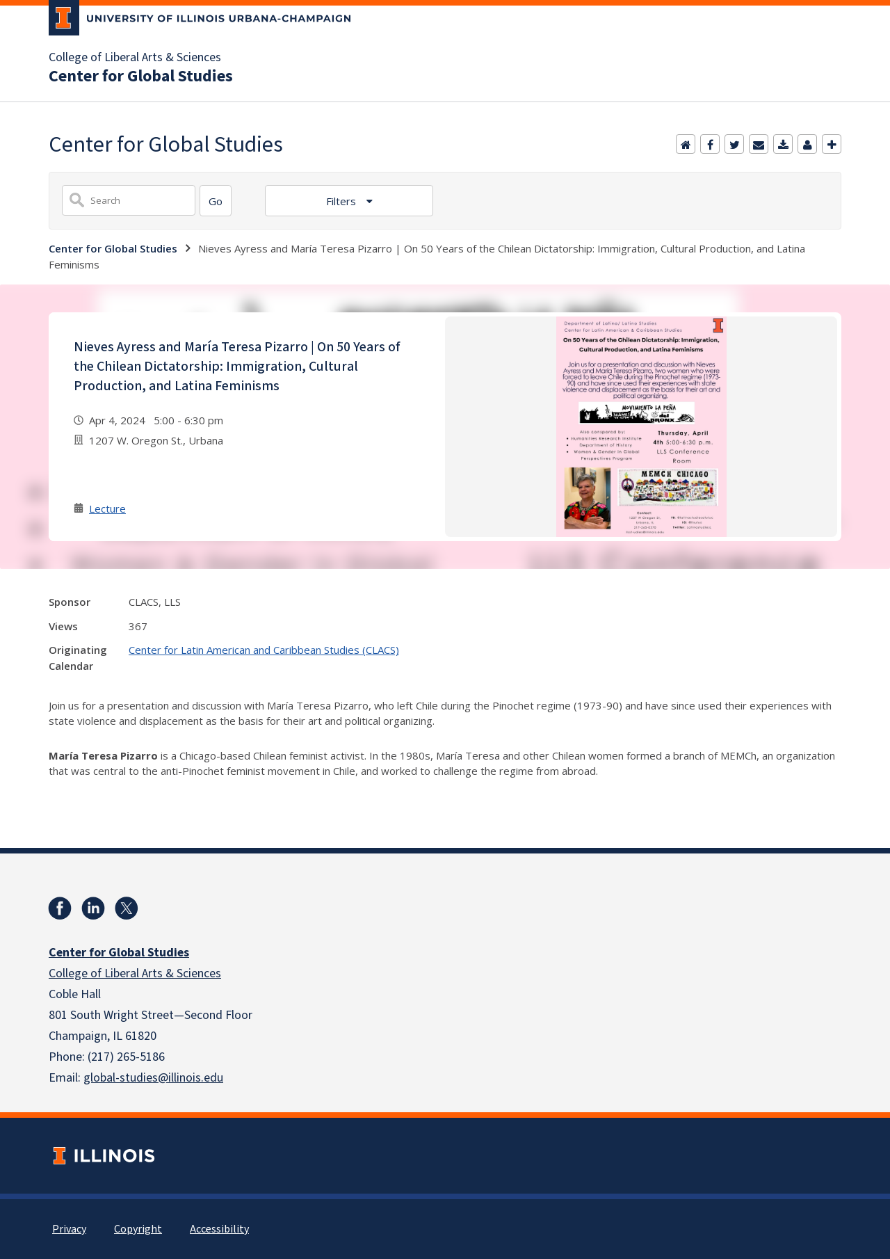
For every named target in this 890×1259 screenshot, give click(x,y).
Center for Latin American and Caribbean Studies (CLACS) (264, 650)
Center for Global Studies (141, 76)
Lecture (107, 508)
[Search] (216, 200)
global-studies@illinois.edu (153, 1077)
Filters (342, 201)
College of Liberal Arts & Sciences (135, 57)
